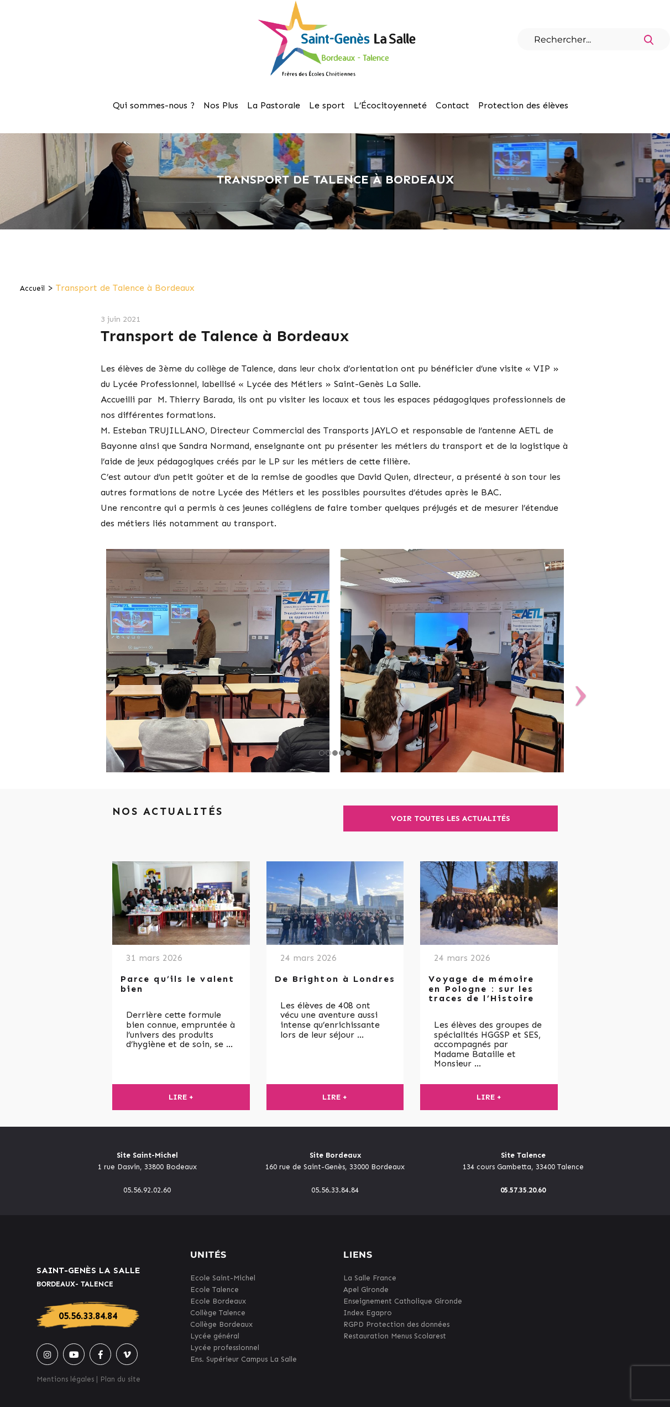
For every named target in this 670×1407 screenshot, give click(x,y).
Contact (452, 105)
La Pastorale (273, 105)
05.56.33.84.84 (88, 1315)
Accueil (32, 288)
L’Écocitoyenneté (390, 105)
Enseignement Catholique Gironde (402, 1301)
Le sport (327, 105)
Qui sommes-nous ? (154, 105)
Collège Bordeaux (221, 1324)
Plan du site (120, 1379)
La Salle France (369, 1278)
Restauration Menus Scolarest (394, 1336)
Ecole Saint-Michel (222, 1278)
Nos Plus (220, 105)
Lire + (181, 1097)
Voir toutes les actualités (450, 818)
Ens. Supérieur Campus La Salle (243, 1359)
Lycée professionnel (224, 1347)
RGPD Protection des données (396, 1324)
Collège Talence (217, 1313)
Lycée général (214, 1336)
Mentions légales (65, 1379)
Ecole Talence (214, 1289)
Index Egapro (367, 1313)
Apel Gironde (366, 1289)
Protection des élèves (523, 105)
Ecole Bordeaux (218, 1301)
